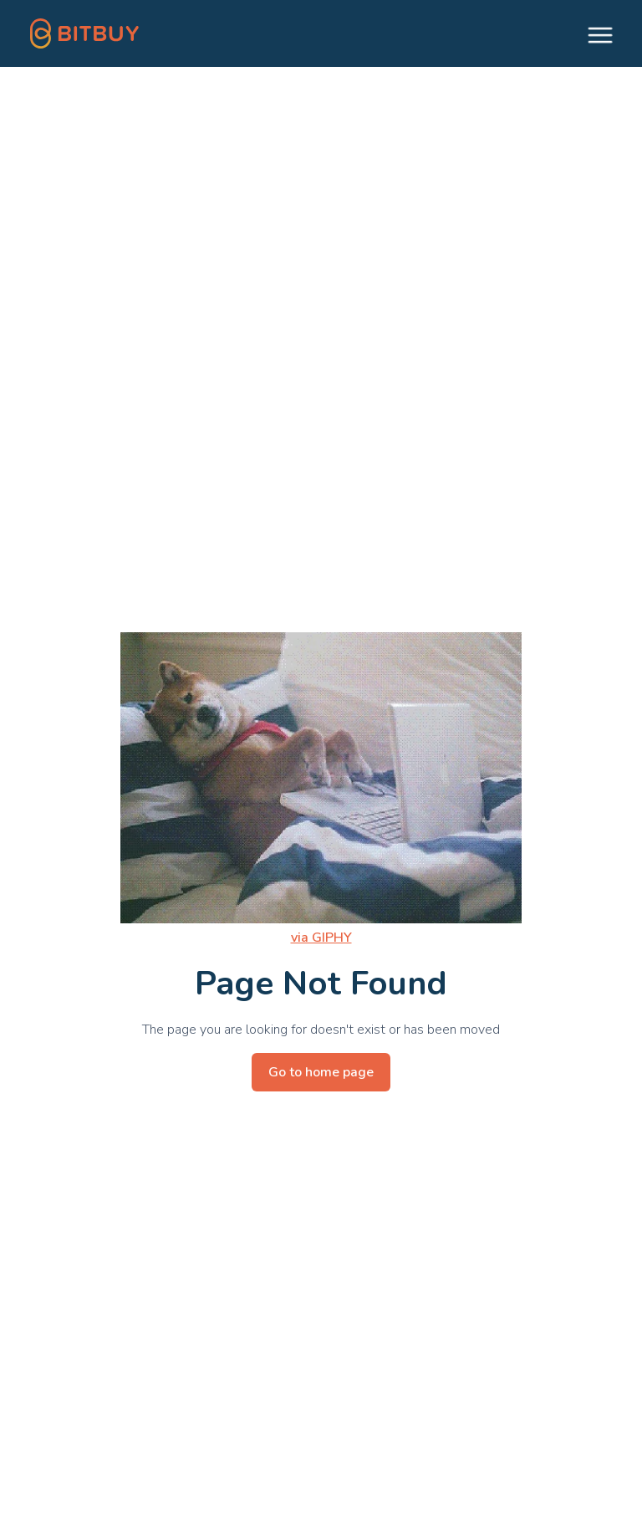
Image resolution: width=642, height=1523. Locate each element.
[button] (592, 33)
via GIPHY (321, 937)
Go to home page (321, 1072)
